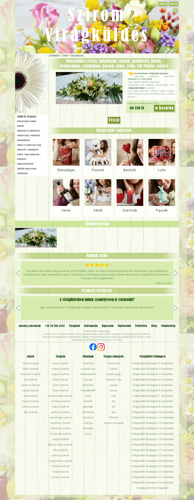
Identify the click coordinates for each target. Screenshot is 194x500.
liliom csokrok (60, 390)
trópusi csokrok (60, 406)
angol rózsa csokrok (60, 461)
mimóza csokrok (60, 466)
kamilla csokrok (60, 477)
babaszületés (88, 374)
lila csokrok (30, 379)
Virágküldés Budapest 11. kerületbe (152, 417)
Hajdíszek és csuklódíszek (28, 131)
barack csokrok (30, 401)
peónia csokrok (60, 455)
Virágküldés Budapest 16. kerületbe (152, 444)
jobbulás (88, 406)
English (162, 4)
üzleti (88, 396)
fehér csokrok (30, 369)
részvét (88, 401)
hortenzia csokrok (60, 434)
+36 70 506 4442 (55, 326)
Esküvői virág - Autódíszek (28, 136)
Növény (37, 74)
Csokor (33, 68)
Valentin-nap (113, 379)
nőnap (113, 385)
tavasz (113, 390)
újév (113, 412)
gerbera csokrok (60, 412)
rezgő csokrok (60, 471)
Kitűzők (20, 126)
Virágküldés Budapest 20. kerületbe (152, 466)
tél (113, 406)
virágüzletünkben (136, 87)
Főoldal (22, 60)
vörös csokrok (31, 363)
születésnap (88, 369)
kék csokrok (30, 412)
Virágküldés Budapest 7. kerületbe (152, 396)
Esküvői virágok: (27, 116)
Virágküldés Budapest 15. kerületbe (152, 439)
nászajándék (88, 390)
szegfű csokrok (60, 439)
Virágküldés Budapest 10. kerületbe (152, 412)
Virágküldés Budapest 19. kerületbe (152, 461)
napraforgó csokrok (60, 417)
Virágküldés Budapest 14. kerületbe (152, 434)
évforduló (88, 385)
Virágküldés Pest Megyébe (152, 488)
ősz (114, 401)
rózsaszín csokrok (30, 374)
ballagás (88, 428)
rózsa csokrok (60, 363)
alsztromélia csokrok (60, 396)
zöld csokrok (30, 396)
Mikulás (113, 417)
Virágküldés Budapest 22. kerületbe (152, 477)
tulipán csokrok (60, 369)
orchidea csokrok (60, 401)
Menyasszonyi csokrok (26, 121)
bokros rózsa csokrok (60, 444)
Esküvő (65, 56)
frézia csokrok (60, 379)
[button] (176, 273)
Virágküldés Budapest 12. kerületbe (152, 423)
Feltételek (141, 326)
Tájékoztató (22, 173)
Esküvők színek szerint (26, 169)
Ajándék (28, 62)
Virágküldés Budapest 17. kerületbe (152, 450)
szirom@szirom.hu (30, 326)
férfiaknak (88, 412)
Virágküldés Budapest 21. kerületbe (152, 471)
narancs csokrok (30, 385)
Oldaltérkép (168, 326)
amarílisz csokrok (60, 423)
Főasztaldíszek (77, 56)
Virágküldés (54, 56)
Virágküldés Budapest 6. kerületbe (152, 390)
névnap (88, 379)
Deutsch (173, 4)
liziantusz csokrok (60, 428)
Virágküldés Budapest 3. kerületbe (152, 374)
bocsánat (88, 417)
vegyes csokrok (60, 374)
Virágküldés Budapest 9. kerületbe (152, 406)
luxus (88, 434)
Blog (154, 326)
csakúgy (88, 423)
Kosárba (164, 108)
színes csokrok (30, 406)
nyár (113, 396)
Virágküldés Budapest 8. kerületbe (152, 401)
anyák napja (114, 374)
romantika (88, 363)
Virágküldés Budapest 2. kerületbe (152, 369)
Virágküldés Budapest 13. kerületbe (152, 428)
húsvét (114, 369)
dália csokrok (60, 450)
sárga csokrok (31, 390)
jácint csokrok (60, 385)
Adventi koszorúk (114, 423)
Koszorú (35, 89)
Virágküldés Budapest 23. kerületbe (152, 482)
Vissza (114, 120)
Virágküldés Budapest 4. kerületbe (152, 379)
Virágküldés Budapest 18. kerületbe (152, 455)
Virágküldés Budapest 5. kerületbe (152, 385)
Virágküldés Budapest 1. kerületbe (152, 363)
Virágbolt (30, 97)
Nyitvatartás (91, 326)
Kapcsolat (107, 326)
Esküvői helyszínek (25, 164)
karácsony (114, 363)
